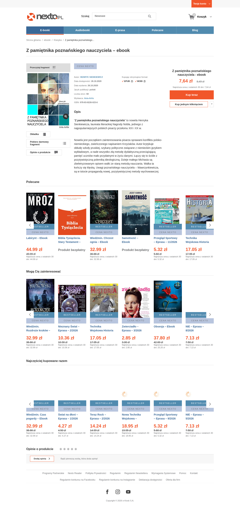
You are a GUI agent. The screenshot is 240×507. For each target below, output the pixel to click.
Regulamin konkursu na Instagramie (117, 480)
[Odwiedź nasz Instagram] (118, 492)
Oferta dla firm (173, 480)
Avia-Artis (89, 98)
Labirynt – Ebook (37, 238)
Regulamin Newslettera (136, 473)
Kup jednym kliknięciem (189, 104)
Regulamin (115, 473)
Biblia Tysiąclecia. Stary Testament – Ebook (69, 242)
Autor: (77, 77)
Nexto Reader (75, 473)
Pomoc (182, 473)
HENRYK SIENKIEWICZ (91, 77)
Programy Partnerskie (53, 473)
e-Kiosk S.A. (128, 501)
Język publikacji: (82, 89)
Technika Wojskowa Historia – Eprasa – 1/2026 (197, 242)
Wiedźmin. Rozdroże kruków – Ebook (38, 330)
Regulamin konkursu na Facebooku (77, 480)
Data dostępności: (82, 81)
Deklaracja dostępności (150, 480)
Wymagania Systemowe (163, 473)
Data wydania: (81, 85)
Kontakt (194, 473)
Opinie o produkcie (40, 152)
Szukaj (85, 16)
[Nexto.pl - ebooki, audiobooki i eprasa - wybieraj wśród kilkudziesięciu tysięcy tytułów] (45, 16)
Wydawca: (79, 98)
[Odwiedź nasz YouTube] (128, 492)
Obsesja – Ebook (164, 326)
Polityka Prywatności (96, 473)
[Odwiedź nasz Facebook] (107, 492)
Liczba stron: (80, 94)
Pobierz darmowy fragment (39, 143)
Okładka (34, 134)
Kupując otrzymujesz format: (135, 77)
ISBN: (77, 102)
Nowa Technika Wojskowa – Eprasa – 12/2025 (132, 418)
